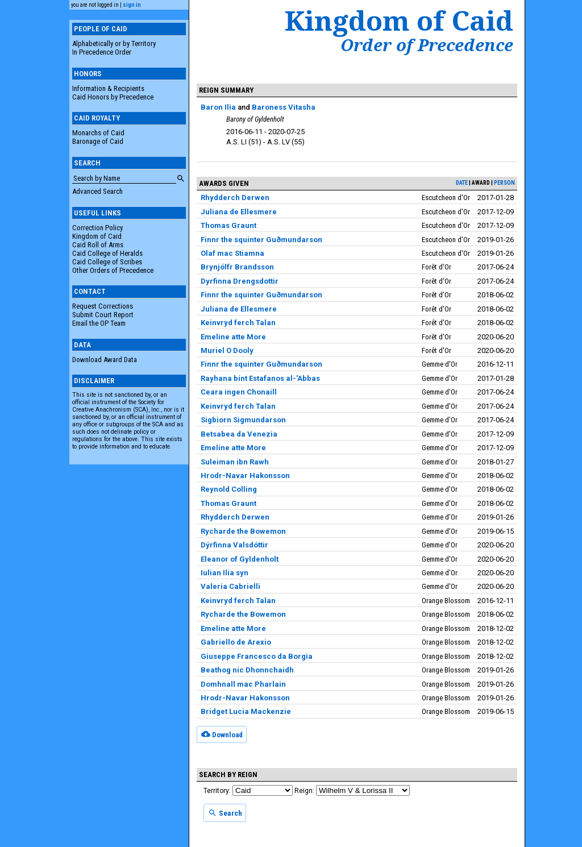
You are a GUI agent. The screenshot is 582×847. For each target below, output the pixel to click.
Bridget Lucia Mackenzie (246, 711)
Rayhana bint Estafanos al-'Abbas (260, 378)
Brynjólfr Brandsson (237, 267)
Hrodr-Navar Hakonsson (245, 475)
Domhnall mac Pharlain (243, 684)
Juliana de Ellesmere (239, 211)
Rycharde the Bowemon (243, 531)
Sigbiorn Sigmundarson (243, 420)
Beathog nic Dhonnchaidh (247, 670)
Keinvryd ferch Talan (238, 322)
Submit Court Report (103, 314)
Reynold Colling (229, 489)
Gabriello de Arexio (236, 642)
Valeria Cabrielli (230, 586)
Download (222, 733)
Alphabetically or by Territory (114, 43)
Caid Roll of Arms (97, 244)
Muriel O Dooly (227, 350)
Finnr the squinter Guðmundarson (261, 239)
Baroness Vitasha (283, 107)
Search (225, 812)
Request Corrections (102, 306)
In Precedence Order (101, 52)
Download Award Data (104, 359)
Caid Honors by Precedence (112, 97)
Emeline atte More (233, 337)
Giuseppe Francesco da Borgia (257, 656)
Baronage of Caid (97, 141)
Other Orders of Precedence (112, 270)
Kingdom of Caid (97, 236)
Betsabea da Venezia (239, 434)
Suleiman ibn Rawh (235, 462)
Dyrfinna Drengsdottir (239, 281)
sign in (132, 5)
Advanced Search (97, 191)
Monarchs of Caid (98, 132)
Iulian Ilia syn (224, 572)
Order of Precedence (426, 45)
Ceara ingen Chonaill (239, 392)
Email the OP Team (99, 323)
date (462, 182)
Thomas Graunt (228, 225)
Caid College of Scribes (107, 262)
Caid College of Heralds (107, 253)
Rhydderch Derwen (235, 197)
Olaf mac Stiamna (232, 253)
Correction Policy (97, 227)
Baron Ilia (218, 107)
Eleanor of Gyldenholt (239, 559)
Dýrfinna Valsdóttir (234, 545)
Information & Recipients (108, 88)
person (504, 182)
